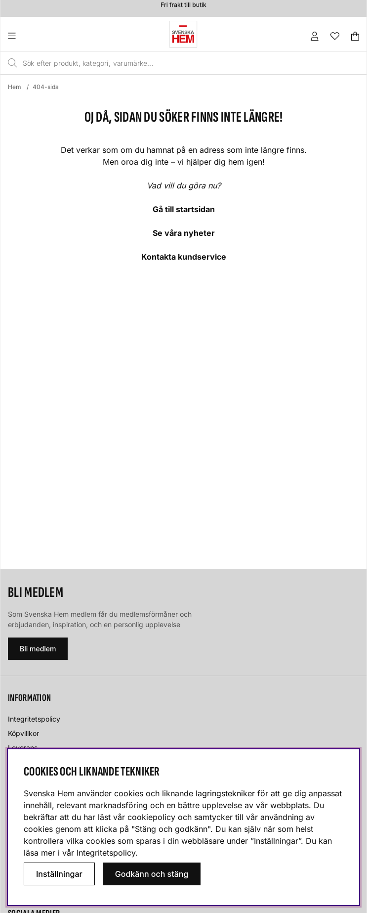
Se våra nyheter (184, 233)
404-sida (46, 87)
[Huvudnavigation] (32, 36)
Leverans (23, 747)
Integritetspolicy (34, 719)
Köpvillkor (23, 733)
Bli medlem (38, 648)
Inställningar (59, 874)
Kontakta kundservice (183, 257)
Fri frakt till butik (183, 6)
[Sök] (161, 63)
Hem (14, 87)
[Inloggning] (315, 36)
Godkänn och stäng (152, 874)
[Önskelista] (334, 36)
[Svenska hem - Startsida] (183, 34)
